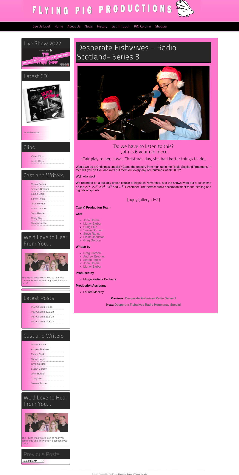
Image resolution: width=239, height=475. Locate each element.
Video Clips (37, 156)
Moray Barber (38, 184)
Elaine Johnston (94, 237)
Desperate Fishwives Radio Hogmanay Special (148, 304)
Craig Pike (36, 218)
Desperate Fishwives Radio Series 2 (150, 298)
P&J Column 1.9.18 (41, 307)
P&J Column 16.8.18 (42, 321)
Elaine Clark (37, 193)
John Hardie (37, 213)
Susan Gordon (39, 208)
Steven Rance (39, 223)
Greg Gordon (38, 203)
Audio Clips (37, 161)
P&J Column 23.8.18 (42, 316)
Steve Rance (91, 233)
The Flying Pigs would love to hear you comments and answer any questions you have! (44, 280)
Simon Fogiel (38, 198)
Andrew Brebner (40, 189)
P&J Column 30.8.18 (42, 311)
